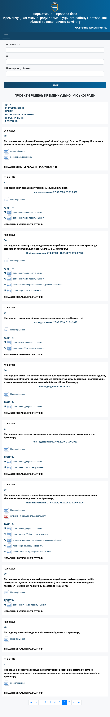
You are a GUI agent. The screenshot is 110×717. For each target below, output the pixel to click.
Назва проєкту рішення (18, 68)
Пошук (55, 85)
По (7, 56)
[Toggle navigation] (6, 36)
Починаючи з (13, 44)
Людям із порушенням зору (91, 27)
